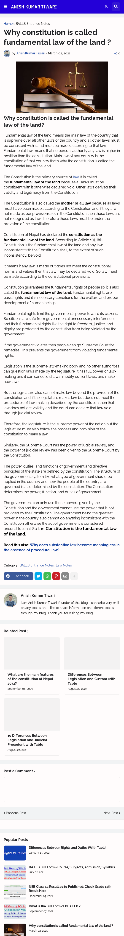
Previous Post (16, 813)
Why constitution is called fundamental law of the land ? (71, 926)
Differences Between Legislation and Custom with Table (91, 679)
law (76, 177)
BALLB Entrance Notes (33, 23)
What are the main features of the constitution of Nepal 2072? (31, 679)
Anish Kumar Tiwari (38, 595)
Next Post (110, 813)
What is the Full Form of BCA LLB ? (55, 906)
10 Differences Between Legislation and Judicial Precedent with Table (27, 740)
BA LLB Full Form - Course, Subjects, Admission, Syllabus (72, 867)
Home (8, 23)
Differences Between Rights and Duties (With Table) (67, 847)
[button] (5, 7)
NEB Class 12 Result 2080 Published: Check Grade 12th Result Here (70, 889)
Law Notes (64, 565)
